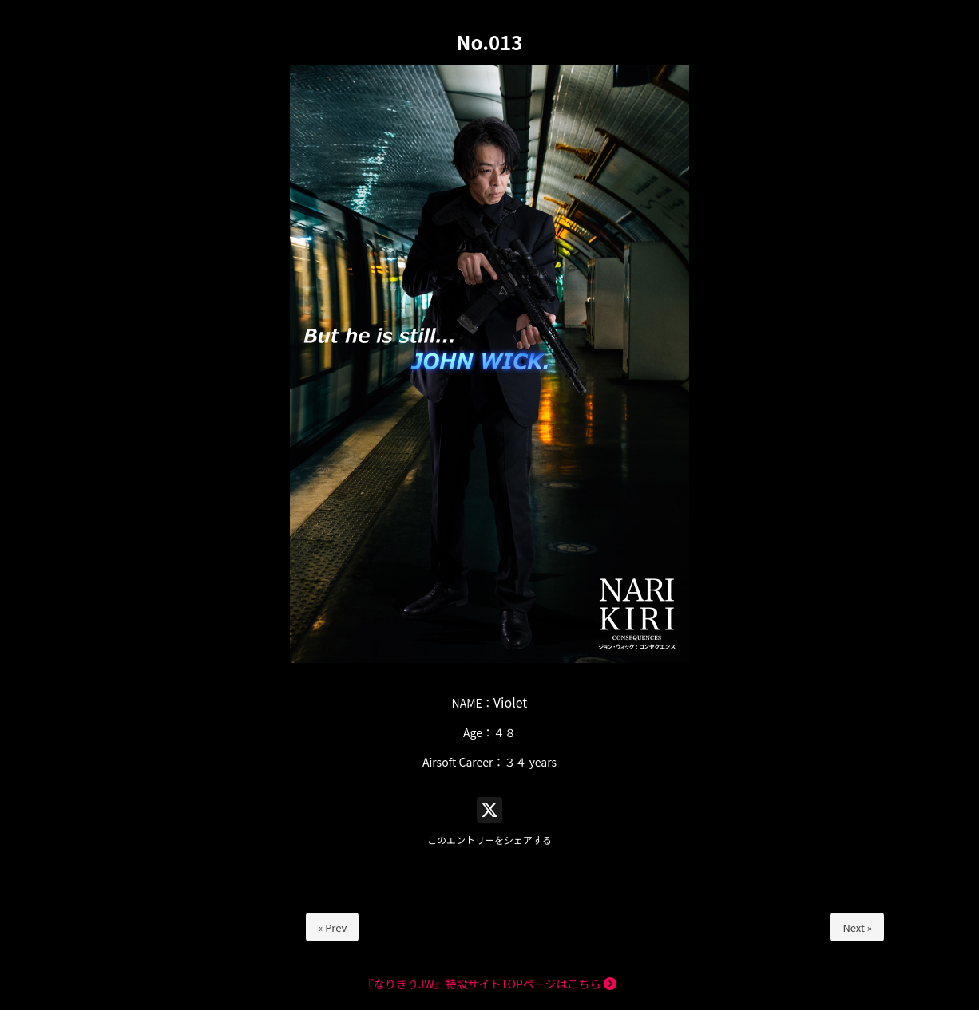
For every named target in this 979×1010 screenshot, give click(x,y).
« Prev (332, 927)
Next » (857, 927)
